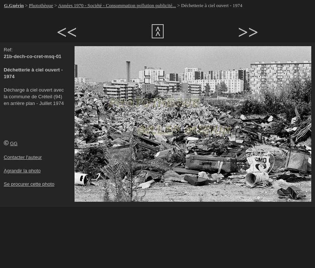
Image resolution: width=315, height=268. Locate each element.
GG (14, 143)
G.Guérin (14, 5)
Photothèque (41, 5)
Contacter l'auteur (23, 157)
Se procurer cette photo (29, 184)
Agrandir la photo (22, 170)
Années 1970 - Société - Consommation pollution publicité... (117, 5)
